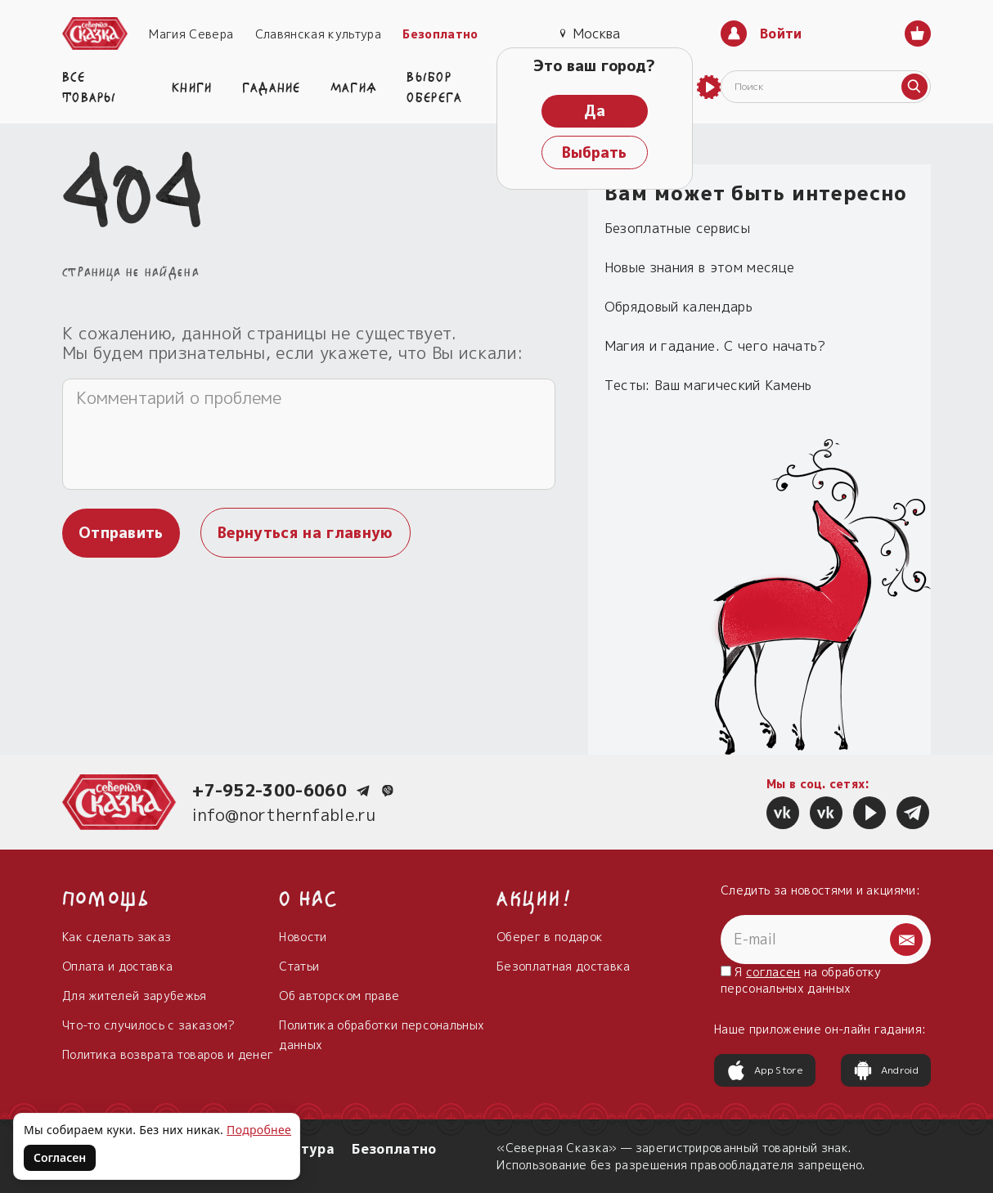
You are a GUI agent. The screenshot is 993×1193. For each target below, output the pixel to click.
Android (886, 1070)
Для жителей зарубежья (134, 995)
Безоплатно (440, 34)
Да (594, 111)
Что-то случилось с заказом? (149, 1025)
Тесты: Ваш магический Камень (708, 385)
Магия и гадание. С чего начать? (715, 346)
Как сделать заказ (116, 936)
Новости (302, 936)
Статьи (299, 966)
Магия (354, 85)
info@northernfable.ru (283, 814)
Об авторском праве (339, 995)
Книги (192, 85)
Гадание (271, 85)
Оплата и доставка (117, 966)
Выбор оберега (434, 85)
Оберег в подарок (549, 936)
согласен (773, 972)
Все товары (89, 85)
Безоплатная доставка (563, 966)
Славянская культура (318, 34)
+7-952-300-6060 (269, 789)
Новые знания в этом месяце (699, 267)
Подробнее (259, 1129)
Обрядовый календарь (678, 307)
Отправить (121, 532)
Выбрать (594, 152)
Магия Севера (191, 34)
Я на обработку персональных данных (801, 980)
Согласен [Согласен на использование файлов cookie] (60, 1157)
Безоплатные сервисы (677, 228)
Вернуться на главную (305, 532)
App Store (764, 1070)
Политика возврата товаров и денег (168, 1054)
